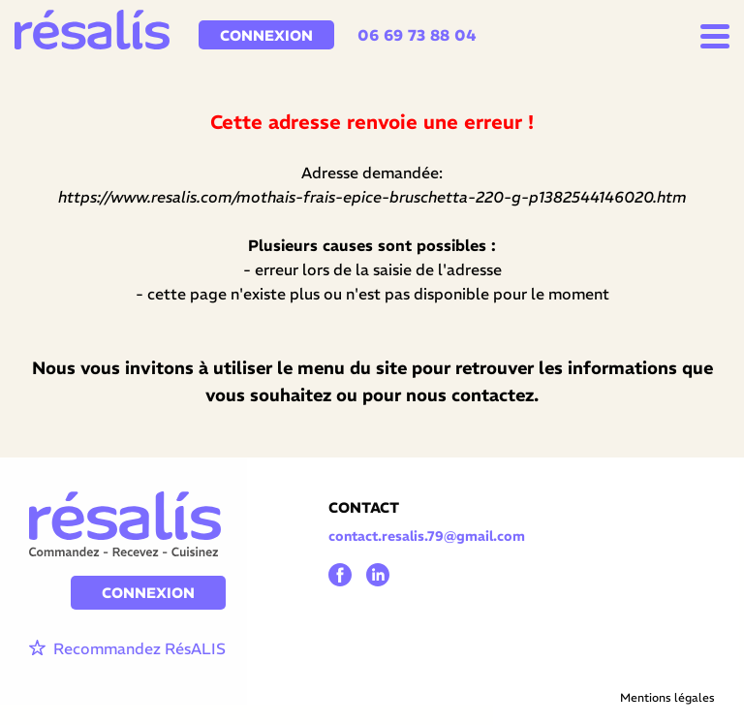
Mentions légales (667, 697)
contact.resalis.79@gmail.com (426, 536)
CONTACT (363, 507)
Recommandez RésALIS (127, 649)
